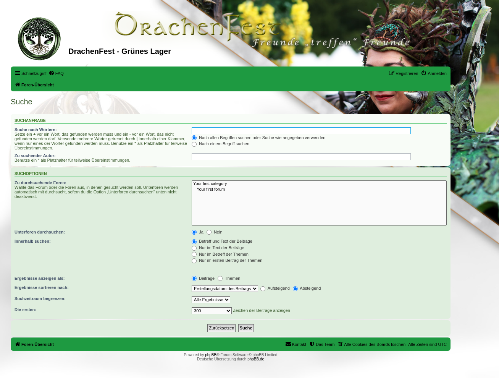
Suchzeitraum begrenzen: (40, 298)
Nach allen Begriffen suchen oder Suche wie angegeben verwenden (258, 137)
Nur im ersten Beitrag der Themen (227, 260)
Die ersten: (25, 309)
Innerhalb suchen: (33, 241)
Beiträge (203, 278)
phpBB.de (255, 359)
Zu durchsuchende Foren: (40, 182)
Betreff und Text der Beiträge (222, 241)
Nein (215, 232)
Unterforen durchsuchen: (40, 232)
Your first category (319, 184)
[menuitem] (56, 73)
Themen (229, 278)
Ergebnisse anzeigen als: (40, 278)
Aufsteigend (275, 288)
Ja (197, 232)
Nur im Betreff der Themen (220, 254)
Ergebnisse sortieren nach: (42, 287)
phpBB (210, 355)
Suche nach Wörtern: (36, 129)
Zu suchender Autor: (35, 155)
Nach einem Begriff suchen (220, 143)
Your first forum (319, 189)
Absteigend (307, 288)
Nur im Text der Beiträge (218, 247)
